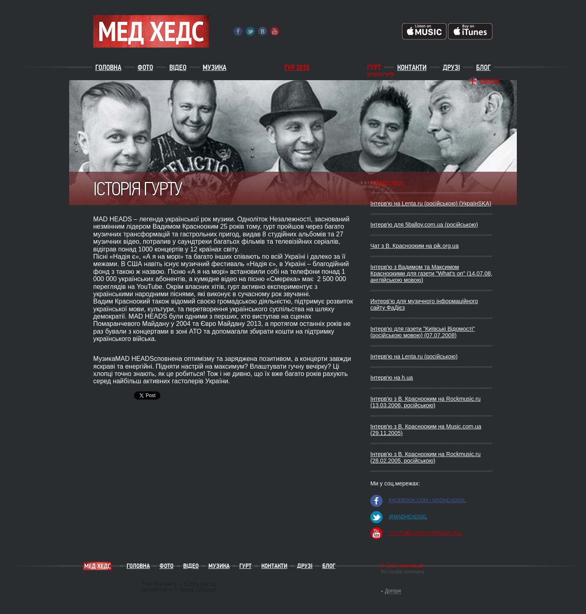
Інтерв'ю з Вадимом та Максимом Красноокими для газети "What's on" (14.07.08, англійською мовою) (431, 273)
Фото (145, 67)
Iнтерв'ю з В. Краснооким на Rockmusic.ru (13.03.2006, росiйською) (425, 402)
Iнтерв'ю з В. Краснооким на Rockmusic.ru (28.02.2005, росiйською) (425, 457)
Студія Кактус (199, 584)
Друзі (451, 67)
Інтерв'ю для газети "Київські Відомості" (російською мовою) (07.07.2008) (422, 332)
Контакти (411, 67)
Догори (393, 591)
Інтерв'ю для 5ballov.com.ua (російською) (424, 224)
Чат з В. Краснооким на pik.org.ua (414, 246)
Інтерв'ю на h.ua (391, 377)
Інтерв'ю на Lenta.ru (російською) (413, 356)
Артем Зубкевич (197, 589)
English (489, 81)
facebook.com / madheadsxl (427, 500)
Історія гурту (386, 182)
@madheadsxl (408, 517)
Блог (483, 67)
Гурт (374, 67)
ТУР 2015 (296, 67)
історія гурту (380, 75)
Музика (214, 67)
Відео (177, 67)
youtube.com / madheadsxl (426, 533)
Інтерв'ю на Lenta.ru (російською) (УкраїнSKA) (430, 203)
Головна (108, 67)
